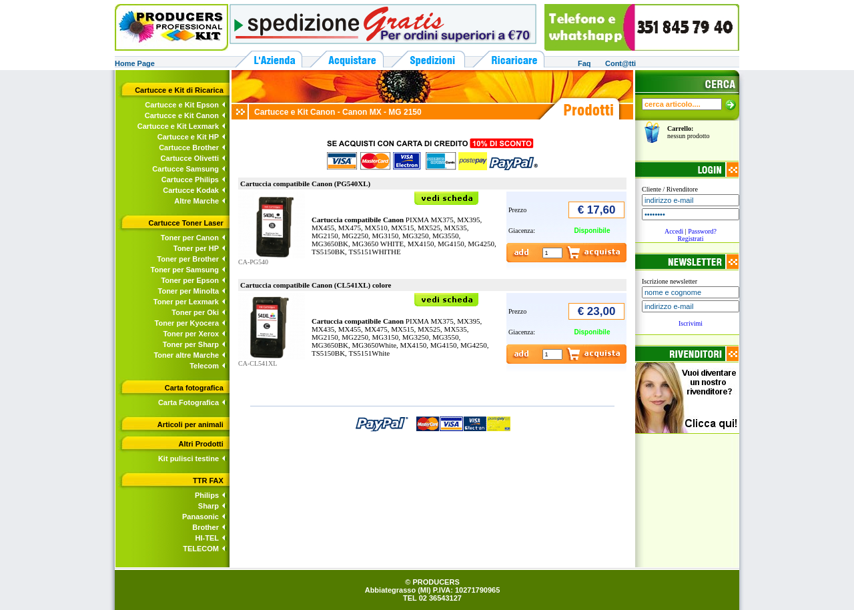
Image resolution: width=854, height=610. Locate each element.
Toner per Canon (190, 238)
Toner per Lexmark (186, 302)
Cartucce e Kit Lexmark (178, 126)
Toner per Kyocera (187, 323)
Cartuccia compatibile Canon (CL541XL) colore (316, 285)
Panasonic (200, 517)
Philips (207, 495)
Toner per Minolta (188, 291)
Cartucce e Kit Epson (182, 105)
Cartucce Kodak (191, 190)
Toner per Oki (195, 312)
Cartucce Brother (189, 147)
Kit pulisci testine (188, 458)
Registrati (691, 238)
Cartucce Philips (190, 180)
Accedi (674, 231)
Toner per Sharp (191, 344)
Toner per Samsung (185, 270)
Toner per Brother (188, 259)
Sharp (208, 506)
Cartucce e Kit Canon (182, 115)
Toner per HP (196, 248)
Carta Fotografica (188, 402)
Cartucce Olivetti (190, 158)
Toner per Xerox (191, 334)
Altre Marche (196, 201)
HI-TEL (207, 538)
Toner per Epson (190, 280)
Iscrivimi (691, 323)
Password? (702, 231)
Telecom (204, 366)
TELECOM (201, 549)
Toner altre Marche (186, 355)
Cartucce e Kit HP (188, 137)
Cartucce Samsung (185, 169)
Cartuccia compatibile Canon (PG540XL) (305, 184)
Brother (205, 527)
